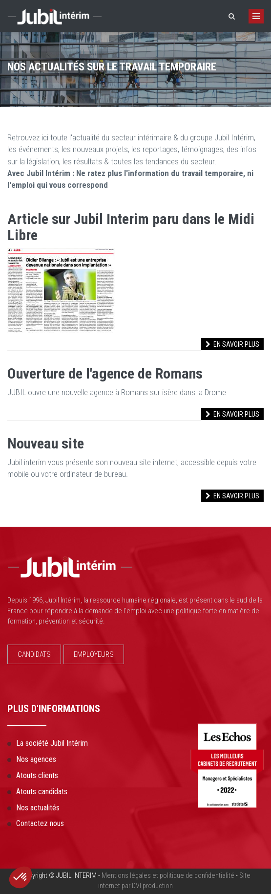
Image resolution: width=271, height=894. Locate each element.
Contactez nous (40, 823)
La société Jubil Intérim (52, 743)
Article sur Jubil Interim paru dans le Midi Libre (130, 227)
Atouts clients (37, 775)
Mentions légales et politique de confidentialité (168, 876)
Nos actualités (38, 807)
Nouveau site (45, 443)
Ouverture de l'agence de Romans (105, 373)
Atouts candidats (41, 791)
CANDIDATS (34, 654)
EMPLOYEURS (94, 654)
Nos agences (36, 759)
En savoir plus (232, 344)
